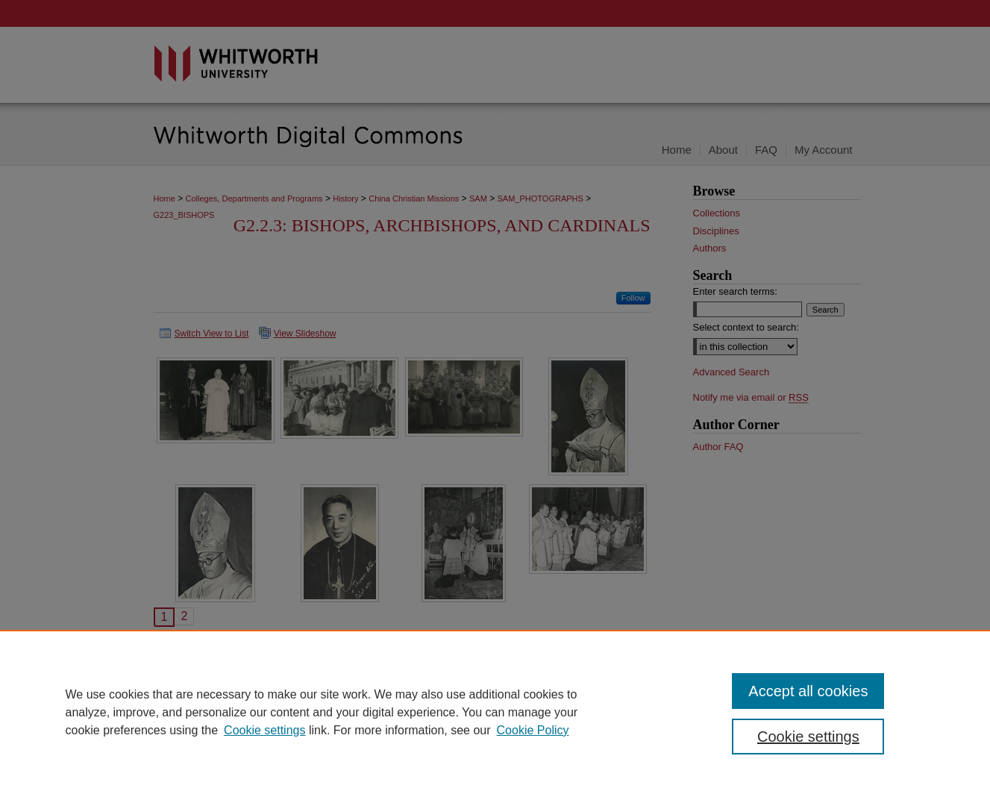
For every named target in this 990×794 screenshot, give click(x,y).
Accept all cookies (808, 691)
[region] (495, 712)
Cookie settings (264, 730)
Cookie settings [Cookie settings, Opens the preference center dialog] (808, 736)
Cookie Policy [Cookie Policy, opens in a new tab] (533, 730)
